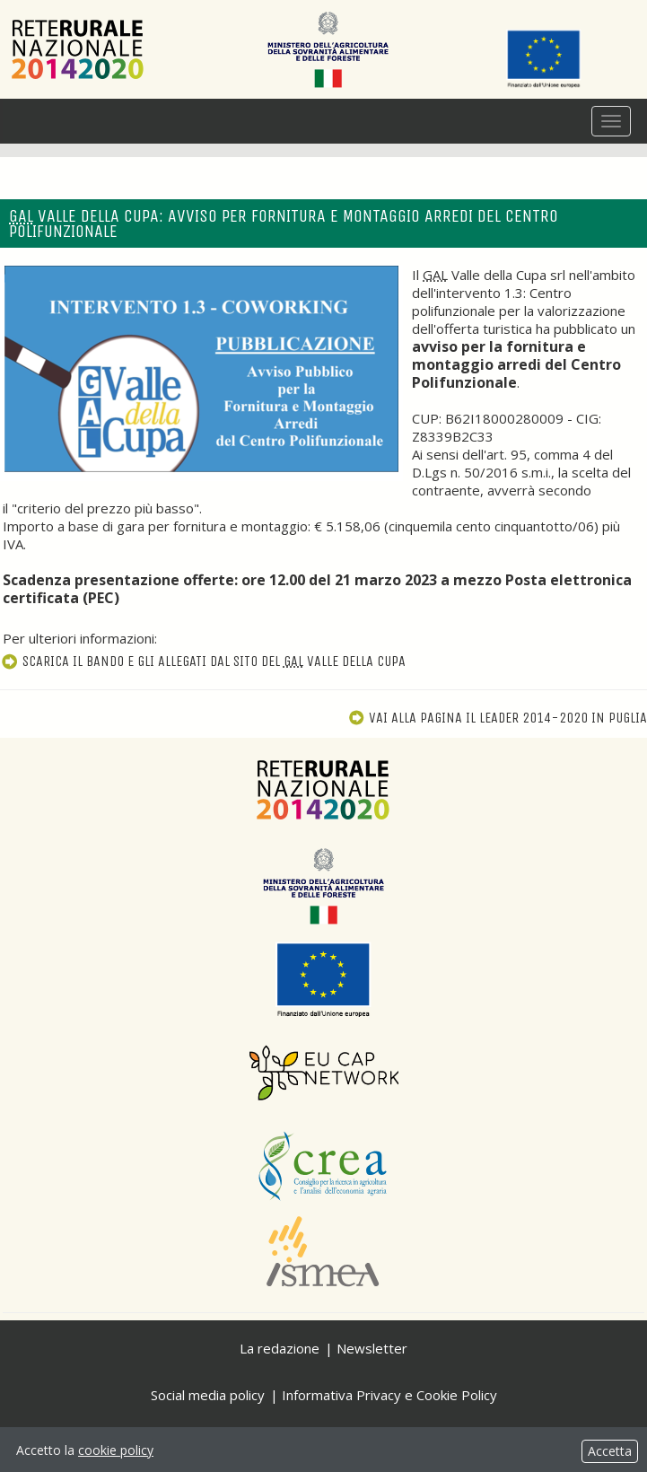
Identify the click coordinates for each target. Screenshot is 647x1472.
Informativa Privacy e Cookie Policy (389, 1395)
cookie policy (115, 1450)
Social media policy (208, 1395)
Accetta (609, 1450)
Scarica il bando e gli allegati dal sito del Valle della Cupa (203, 661)
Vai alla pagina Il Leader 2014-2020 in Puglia (497, 717)
